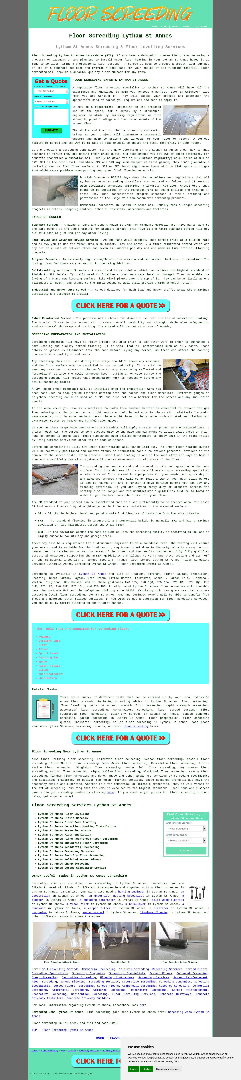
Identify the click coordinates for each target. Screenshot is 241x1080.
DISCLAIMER (201, 26)
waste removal (93, 912)
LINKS (164, 26)
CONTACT (186, 26)
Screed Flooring (72, 981)
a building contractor (97, 900)
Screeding (86, 985)
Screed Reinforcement (190, 977)
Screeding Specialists (50, 973)
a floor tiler (77, 904)
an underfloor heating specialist (116, 895)
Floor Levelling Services (133, 994)
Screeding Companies (88, 973)
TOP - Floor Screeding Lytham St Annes (62, 1030)
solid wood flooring (168, 900)
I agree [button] (133, 1069)
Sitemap (34, 1051)
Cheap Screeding (45, 977)
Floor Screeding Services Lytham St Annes (81, 805)
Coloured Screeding (134, 969)
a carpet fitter (97, 908)
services (95, 598)
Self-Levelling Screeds (60, 969)
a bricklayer (135, 904)
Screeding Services (167, 969)
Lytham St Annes (92, 574)
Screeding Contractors (113, 1051)
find (44, 759)
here (110, 792)
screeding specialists (191, 775)
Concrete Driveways (175, 994)
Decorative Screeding (79, 977)
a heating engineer (130, 891)
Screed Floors (196, 969)
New (63, 1051)
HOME (154, 26)
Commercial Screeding (98, 969)
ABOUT (175, 26)
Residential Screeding (89, 994)
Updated (72, 1051)
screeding (57, 788)
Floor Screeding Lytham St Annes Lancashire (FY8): (73, 55)
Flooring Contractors (117, 977)
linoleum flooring (154, 912)
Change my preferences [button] (167, 1069)
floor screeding (72, 594)
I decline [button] (146, 1069)
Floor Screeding (44, 981)
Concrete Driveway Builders (88, 998)
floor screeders (173, 586)
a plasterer (159, 908)
